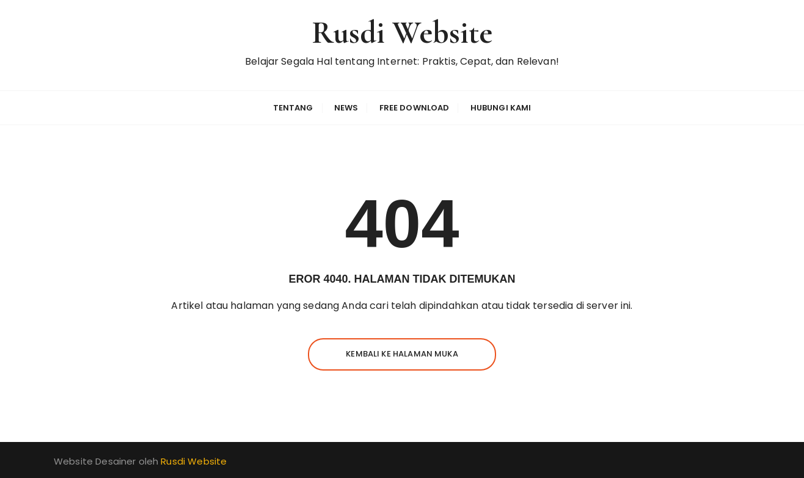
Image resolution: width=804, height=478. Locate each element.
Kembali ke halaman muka (402, 354)
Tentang (293, 108)
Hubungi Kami (501, 108)
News (346, 108)
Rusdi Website (402, 32)
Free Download (414, 108)
